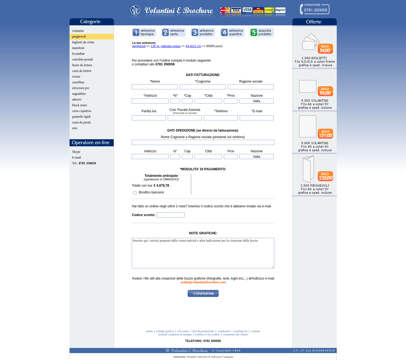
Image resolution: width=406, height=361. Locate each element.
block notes (79, 105)
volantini (78, 31)
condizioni (224, 331)
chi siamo (183, 331)
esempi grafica (165, 331)
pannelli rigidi (81, 117)
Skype (76, 152)
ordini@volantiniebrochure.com (203, 282)
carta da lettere (82, 71)
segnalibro (79, 94)
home (149, 331)
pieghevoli (79, 36)
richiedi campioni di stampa (175, 334)
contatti (255, 331)
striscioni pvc (81, 88)
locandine (78, 54)
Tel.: (84, 163)
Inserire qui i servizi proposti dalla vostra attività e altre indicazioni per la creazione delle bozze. (203, 253)
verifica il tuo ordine (207, 334)
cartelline (78, 82)
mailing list (240, 331)
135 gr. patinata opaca (166, 46)
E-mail (76, 157)
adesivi (77, 99)
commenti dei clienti (235, 334)
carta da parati (81, 122)
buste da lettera (82, 65)
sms (74, 128)
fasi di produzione (203, 331)
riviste (76, 76)
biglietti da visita (83, 42)
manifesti (78, 48)
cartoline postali (82, 59)
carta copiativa (81, 111)
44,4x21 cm (193, 46)
